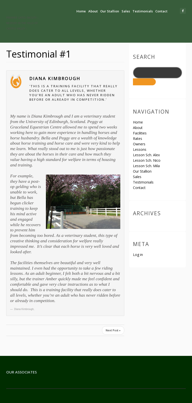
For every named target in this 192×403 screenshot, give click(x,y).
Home (81, 11)
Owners (139, 144)
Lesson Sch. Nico (146, 160)
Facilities (140, 133)
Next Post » (113, 330)
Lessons (139, 149)
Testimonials (142, 11)
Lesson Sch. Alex (146, 155)
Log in (138, 254)
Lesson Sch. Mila (146, 165)
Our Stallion (109, 11)
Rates (137, 138)
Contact (161, 11)
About (93, 11)
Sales (126, 11)
